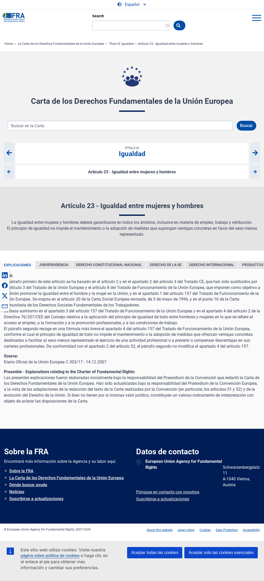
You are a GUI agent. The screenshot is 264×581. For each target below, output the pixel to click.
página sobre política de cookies (50, 555)
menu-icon (256, 17)
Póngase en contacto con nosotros (167, 492)
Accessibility (251, 530)
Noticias (16, 491)
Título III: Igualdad (121, 44)
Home (8, 44)
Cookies (205, 530)
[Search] (131, 25)
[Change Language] (132, 4)
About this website (159, 530)
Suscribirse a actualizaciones (36, 498)
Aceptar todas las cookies (154, 552)
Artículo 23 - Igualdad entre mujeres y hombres (170, 44)
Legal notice (186, 530)
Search (98, 16)
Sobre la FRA (21, 470)
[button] (4, 275)
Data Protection (227, 530)
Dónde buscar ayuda (28, 484)
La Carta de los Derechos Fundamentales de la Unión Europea (61, 44)
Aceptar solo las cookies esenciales (221, 552)
